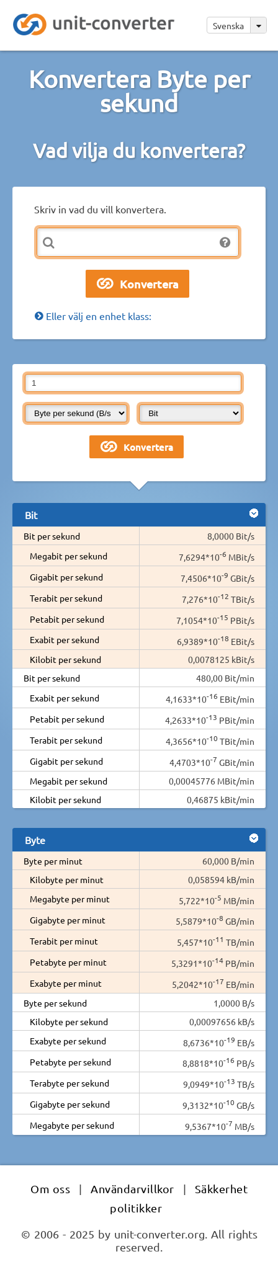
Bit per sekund (52, 535)
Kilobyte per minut (67, 879)
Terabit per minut (64, 940)
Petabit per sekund (67, 619)
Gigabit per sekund (66, 576)
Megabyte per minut (70, 898)
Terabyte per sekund (69, 1082)
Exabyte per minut (66, 983)
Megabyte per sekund (72, 1125)
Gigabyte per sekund (70, 1103)
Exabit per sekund (64, 639)
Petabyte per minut (68, 961)
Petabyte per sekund (70, 1061)
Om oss (50, 1188)
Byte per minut (53, 860)
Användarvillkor (132, 1188)
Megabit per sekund (68, 555)
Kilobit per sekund (65, 659)
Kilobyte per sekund (69, 1021)
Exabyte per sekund (68, 1040)
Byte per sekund (55, 1002)
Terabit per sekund (66, 597)
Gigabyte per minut (67, 919)
